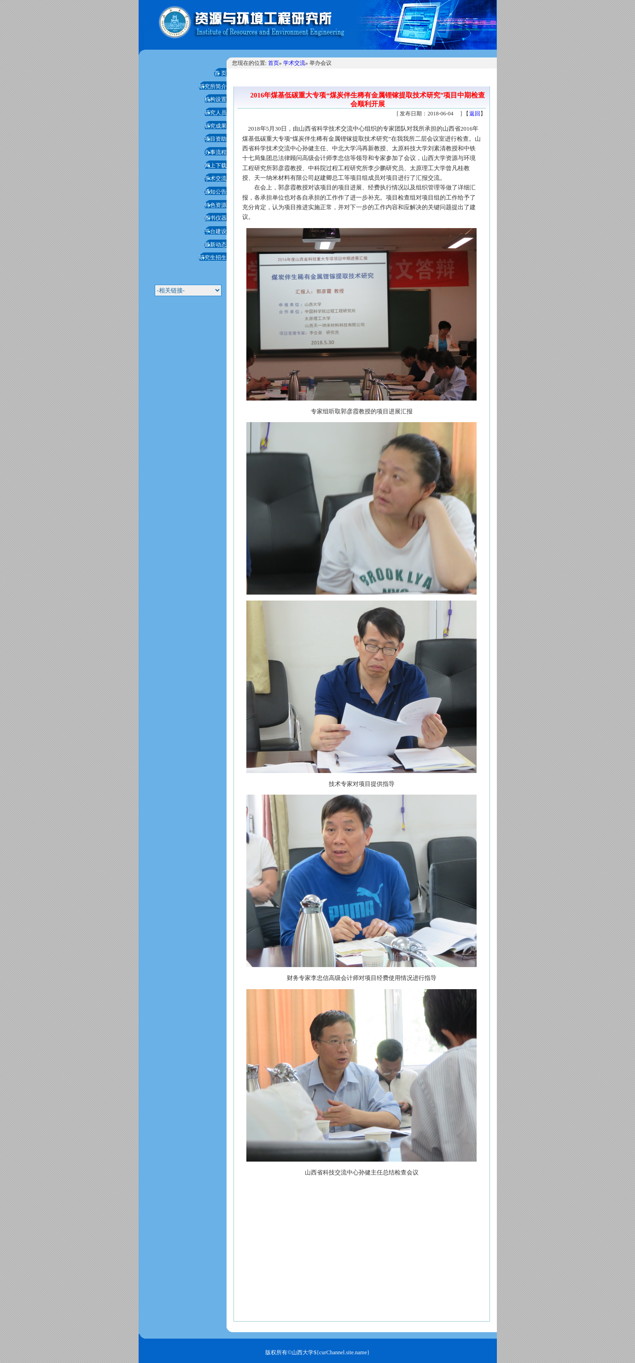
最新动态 (215, 244)
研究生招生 (213, 257)
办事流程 (215, 152)
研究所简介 (213, 86)
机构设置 (215, 99)
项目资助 (215, 139)
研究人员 (215, 112)
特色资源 (215, 205)
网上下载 (215, 165)
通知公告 (215, 192)
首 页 (220, 73)
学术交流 (215, 178)
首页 (273, 63)
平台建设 (215, 231)
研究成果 (215, 126)
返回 (474, 113)
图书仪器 (215, 218)
